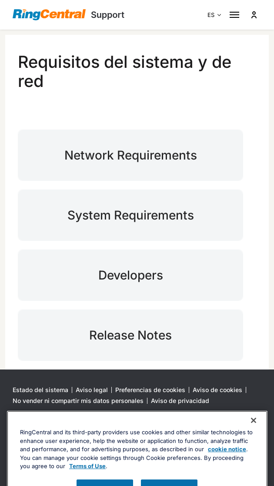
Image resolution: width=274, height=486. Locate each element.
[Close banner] (253, 434)
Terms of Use (87, 479)
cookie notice (227, 462)
